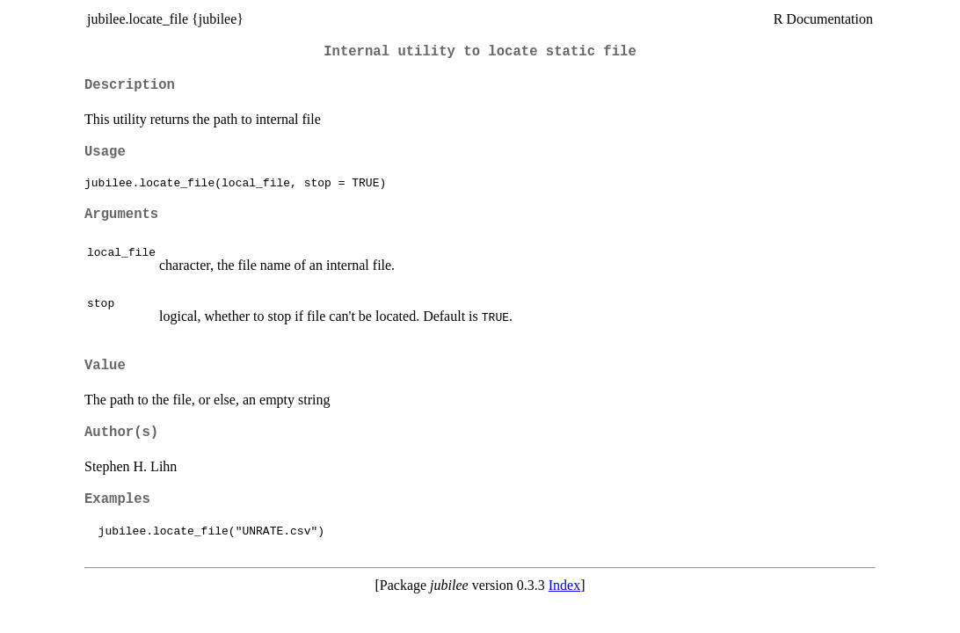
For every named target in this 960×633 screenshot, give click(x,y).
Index (564, 585)
